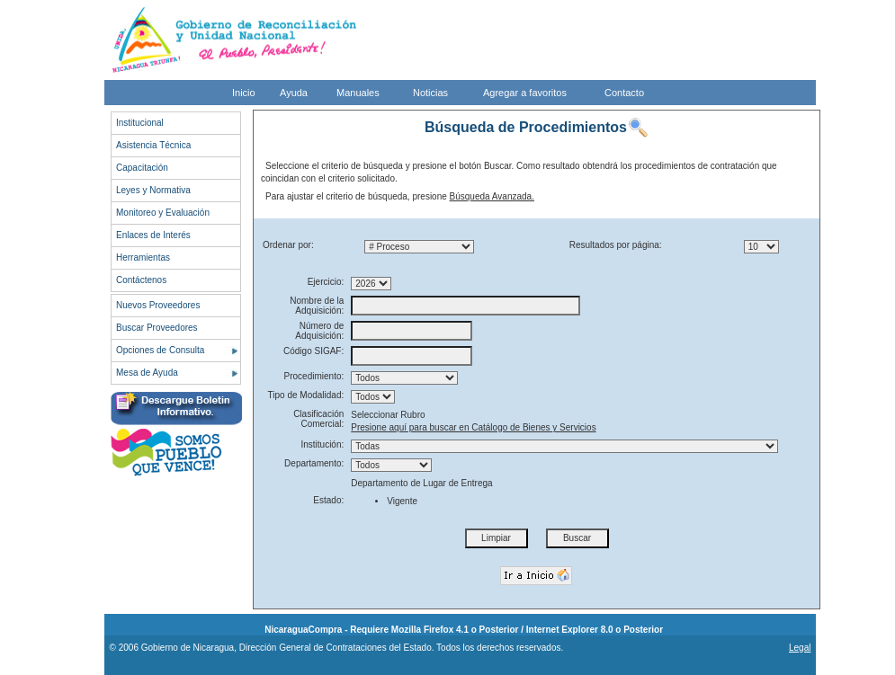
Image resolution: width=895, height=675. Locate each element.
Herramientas (143, 257)
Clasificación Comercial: (318, 419)
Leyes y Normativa (153, 190)
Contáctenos (141, 280)
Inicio (243, 92)
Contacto (624, 92)
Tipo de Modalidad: (306, 395)
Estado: (328, 500)
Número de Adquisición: (319, 331)
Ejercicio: (326, 282)
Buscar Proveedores (157, 328)
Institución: (322, 444)
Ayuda (294, 92)
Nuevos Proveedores (158, 305)
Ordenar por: (288, 245)
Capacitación (142, 168)
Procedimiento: (314, 376)
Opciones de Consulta (160, 350)
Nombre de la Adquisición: (317, 305)
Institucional (140, 123)
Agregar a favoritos (525, 92)
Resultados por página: (615, 245)
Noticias (430, 92)
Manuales (358, 92)
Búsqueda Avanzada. (492, 196)
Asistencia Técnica (153, 145)
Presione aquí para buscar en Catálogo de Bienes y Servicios (473, 427)
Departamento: (314, 463)
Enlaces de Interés (153, 235)
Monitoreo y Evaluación (163, 213)
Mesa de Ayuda (147, 372)
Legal (799, 648)
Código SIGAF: (313, 351)
